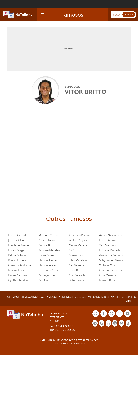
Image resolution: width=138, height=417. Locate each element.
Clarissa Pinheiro (110, 270)
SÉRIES (105, 297)
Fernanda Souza (49, 270)
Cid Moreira (76, 265)
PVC (71, 250)
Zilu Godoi (45, 280)
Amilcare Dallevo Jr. (82, 235)
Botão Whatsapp (95, 314)
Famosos (72, 14)
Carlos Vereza (78, 245)
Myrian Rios (107, 280)
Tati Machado (108, 245)
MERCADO (94, 297)
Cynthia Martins (18, 280)
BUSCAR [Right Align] (129, 14)
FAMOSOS (51, 297)
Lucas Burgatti (17, 250)
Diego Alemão (17, 275)
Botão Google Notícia (101, 324)
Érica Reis (75, 270)
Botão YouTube (127, 314)
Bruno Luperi (17, 260)
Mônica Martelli (109, 250)
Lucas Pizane (107, 240)
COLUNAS (80, 297)
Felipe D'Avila (17, 255)
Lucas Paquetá (18, 235)
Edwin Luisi (76, 255)
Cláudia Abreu (47, 265)
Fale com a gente (61, 326)
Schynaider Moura (111, 260)
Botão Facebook (103, 314)
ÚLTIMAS (12, 297)
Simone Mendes (49, 250)
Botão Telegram (95, 324)
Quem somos (58, 313)
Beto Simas (76, 280)
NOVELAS (38, 297)
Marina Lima (16, 270)
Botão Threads (128, 324)
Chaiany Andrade (19, 265)
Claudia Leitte (47, 260)
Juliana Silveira (17, 240)
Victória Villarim (109, 265)
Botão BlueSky (121, 324)
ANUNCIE (55, 321)
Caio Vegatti (77, 275)
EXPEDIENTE (57, 317)
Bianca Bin (45, 245)
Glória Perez (46, 240)
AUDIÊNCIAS (66, 297)
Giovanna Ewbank (111, 255)
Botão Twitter (111, 314)
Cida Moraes (107, 275)
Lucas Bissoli (46, 255)
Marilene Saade (18, 245)
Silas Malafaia (78, 260)
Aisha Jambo (46, 275)
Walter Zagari (78, 240)
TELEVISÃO (25, 297)
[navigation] (42, 14)
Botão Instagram (119, 314)
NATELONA (117, 297)
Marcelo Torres (48, 235)
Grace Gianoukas (110, 235)
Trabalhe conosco (62, 330)
